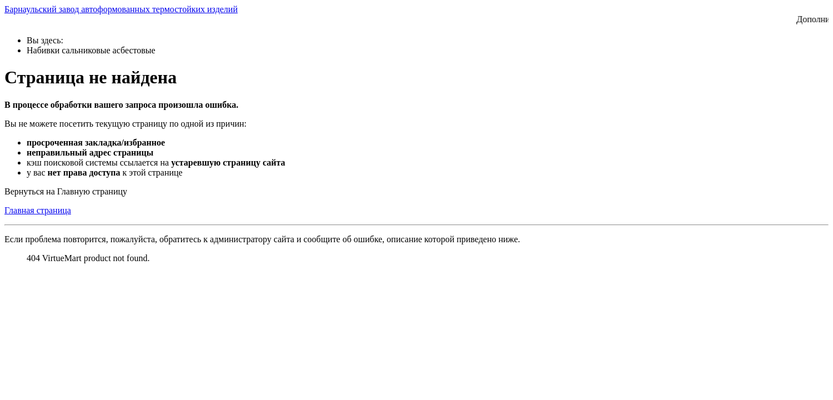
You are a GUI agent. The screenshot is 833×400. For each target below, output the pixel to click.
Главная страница (37, 210)
